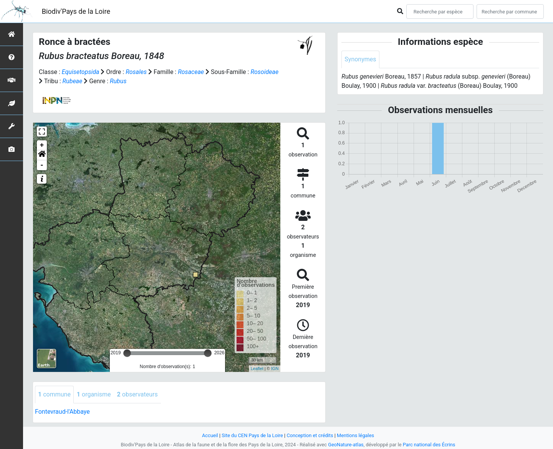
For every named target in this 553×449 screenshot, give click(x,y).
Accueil (210, 435)
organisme (94, 394)
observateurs (137, 394)
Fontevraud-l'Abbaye (62, 411)
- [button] (42, 165)
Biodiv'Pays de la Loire (76, 11)
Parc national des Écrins (429, 444)
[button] (42, 155)
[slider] (127, 353)
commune (54, 394)
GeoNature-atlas (346, 444)
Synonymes (360, 59)
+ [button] (42, 145)
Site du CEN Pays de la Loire (252, 435)
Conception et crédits (309, 435)
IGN (275, 368)
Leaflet (257, 368)
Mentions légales (355, 435)
